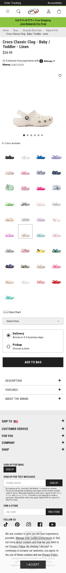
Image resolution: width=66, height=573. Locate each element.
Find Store (54, 512)
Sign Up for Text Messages (19, 476)
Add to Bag (33, 362)
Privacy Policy (21, 495)
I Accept (33, 564)
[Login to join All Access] (33, 20)
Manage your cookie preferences (34, 538)
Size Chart (12, 312)
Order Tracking (12, 3)
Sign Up (10, 469)
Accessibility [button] (55, 3)
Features (33, 389)
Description (33, 380)
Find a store (11, 505)
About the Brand (33, 398)
